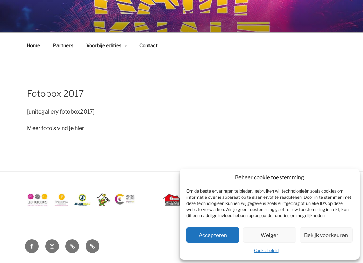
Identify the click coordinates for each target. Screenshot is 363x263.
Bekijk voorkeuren (326, 235)
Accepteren (213, 235)
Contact (148, 45)
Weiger (269, 235)
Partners (63, 45)
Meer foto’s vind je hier (55, 128)
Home (33, 45)
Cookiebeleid (266, 250)
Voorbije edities (107, 45)
